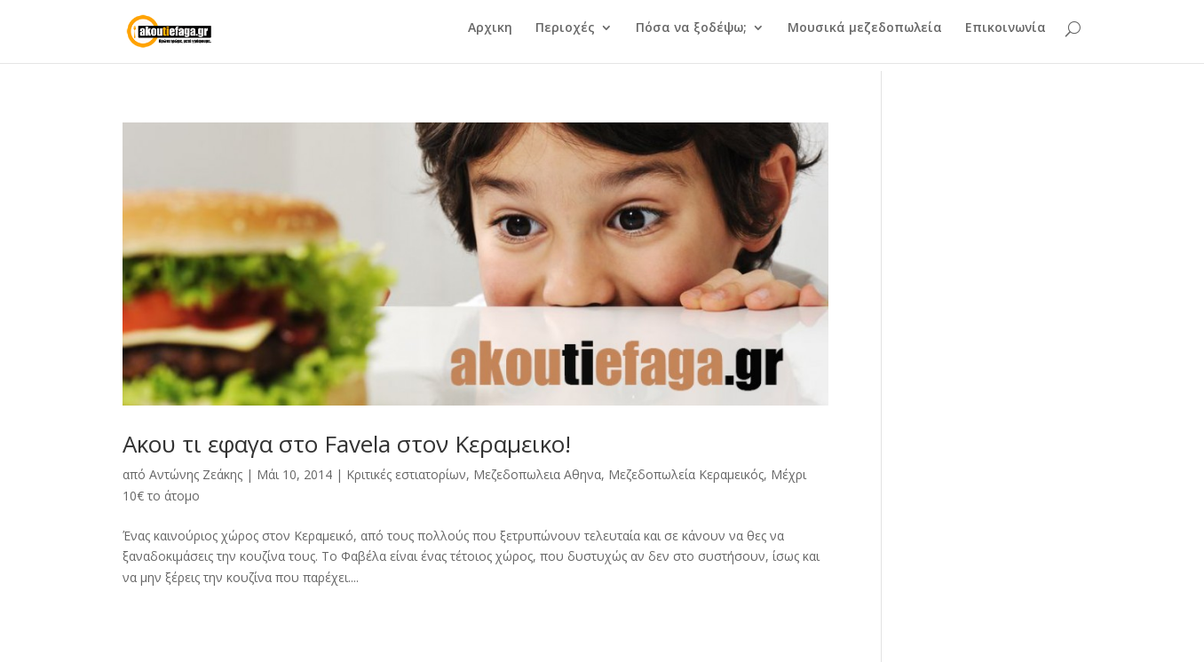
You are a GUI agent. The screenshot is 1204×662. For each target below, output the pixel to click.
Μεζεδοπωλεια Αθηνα (537, 474)
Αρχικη (490, 36)
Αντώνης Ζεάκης (195, 474)
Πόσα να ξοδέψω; (691, 36)
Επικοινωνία (1005, 36)
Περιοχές (565, 36)
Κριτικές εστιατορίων (406, 474)
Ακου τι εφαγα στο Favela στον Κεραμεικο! (347, 444)
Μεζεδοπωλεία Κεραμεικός (686, 474)
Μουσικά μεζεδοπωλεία (865, 36)
